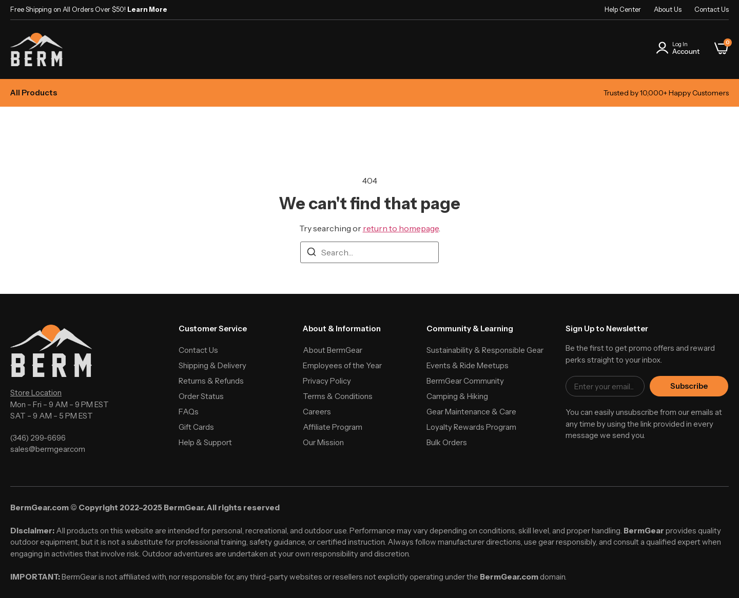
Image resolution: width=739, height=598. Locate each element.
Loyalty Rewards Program (471, 427)
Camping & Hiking (457, 396)
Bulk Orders (446, 442)
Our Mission (323, 442)
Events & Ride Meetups (467, 365)
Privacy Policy (327, 381)
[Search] (311, 253)
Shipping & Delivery (212, 365)
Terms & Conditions (338, 396)
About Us (668, 9)
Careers (317, 411)
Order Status (201, 396)
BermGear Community (465, 381)
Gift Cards (196, 427)
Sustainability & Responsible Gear (484, 350)
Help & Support (205, 442)
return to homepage (401, 228)
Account (685, 51)
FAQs (189, 411)
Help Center (623, 9)
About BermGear (332, 350)
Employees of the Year (342, 365)
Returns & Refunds (211, 381)
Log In (680, 44)
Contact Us (711, 9)
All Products (33, 92)
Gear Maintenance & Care (471, 411)
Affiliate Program (332, 427)
